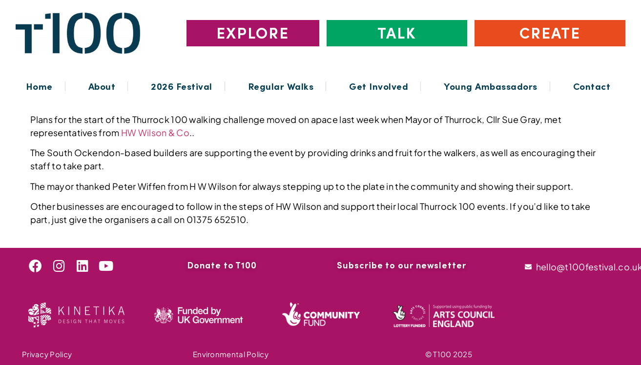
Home (39, 86)
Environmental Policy (231, 354)
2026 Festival (181, 86)
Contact (592, 86)
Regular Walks (281, 86)
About (102, 86)
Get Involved (378, 86)
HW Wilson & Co (155, 132)
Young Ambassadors (491, 86)
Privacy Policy (47, 354)
